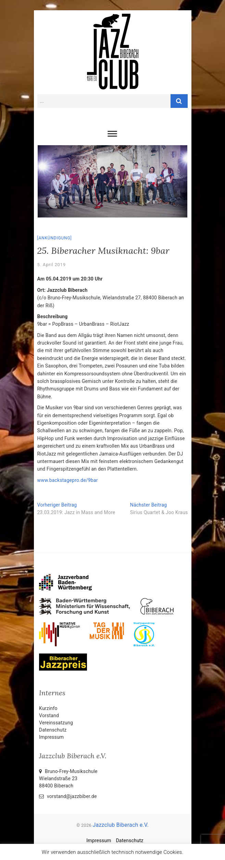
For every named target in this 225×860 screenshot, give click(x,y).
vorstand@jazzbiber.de (68, 796)
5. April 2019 (51, 264)
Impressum (51, 737)
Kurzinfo (48, 708)
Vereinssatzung (56, 722)
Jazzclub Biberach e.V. (120, 825)
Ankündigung (54, 238)
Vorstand (49, 715)
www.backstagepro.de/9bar (67, 480)
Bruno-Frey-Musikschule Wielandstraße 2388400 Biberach (68, 778)
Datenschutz (52, 730)
